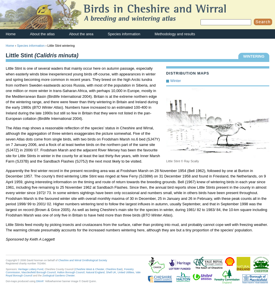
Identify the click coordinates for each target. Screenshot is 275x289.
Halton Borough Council (71, 272)
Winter (175, 81)
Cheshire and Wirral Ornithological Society (82, 260)
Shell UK (111, 272)
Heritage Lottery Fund (30, 269)
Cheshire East (113, 269)
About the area (81, 34)
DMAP (39, 281)
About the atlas (42, 34)
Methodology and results (175, 34)
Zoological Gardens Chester (58, 275)
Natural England (95, 272)
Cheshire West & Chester (89, 269)
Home (11, 34)
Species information (124, 34)
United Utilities (125, 272)
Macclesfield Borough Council (38, 272)
